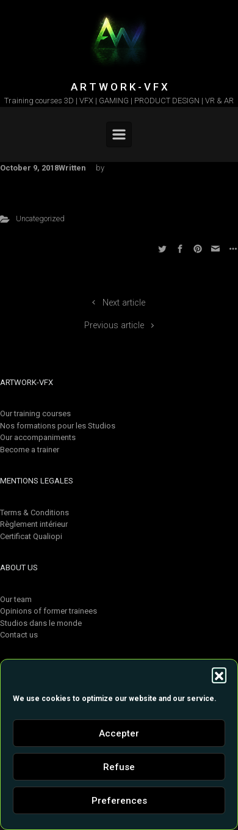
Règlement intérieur (34, 524)
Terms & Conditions (34, 512)
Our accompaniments (38, 437)
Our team (16, 599)
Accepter (119, 733)
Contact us (19, 634)
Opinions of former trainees (48, 610)
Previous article (114, 325)
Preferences (119, 800)
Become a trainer (29, 449)
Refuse (119, 767)
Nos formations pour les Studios (57, 425)
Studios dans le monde (41, 623)
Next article (124, 303)
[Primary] (119, 134)
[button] (219, 675)
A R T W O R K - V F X (119, 87)
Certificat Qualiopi (31, 536)
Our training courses (35, 413)
